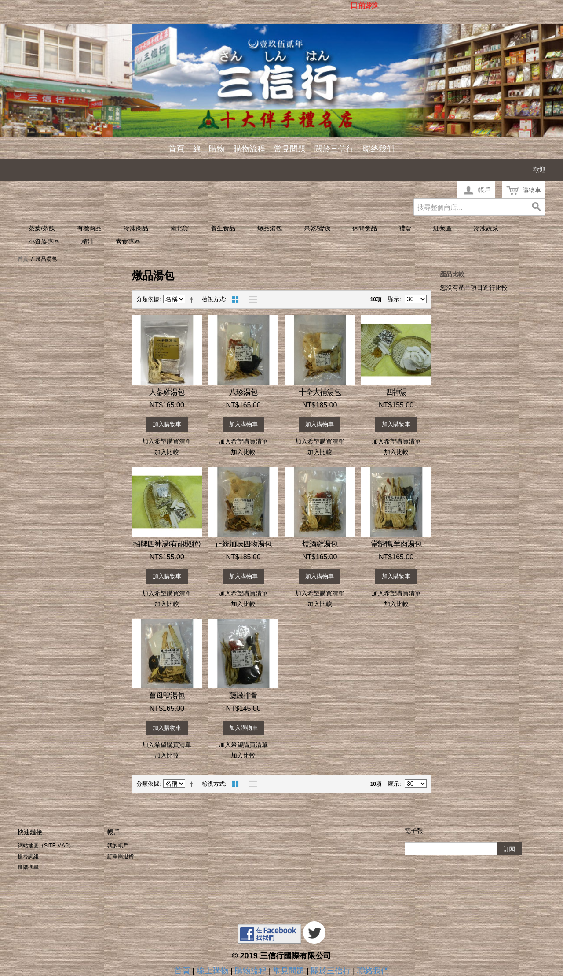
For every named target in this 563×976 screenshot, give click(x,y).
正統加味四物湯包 (243, 544)
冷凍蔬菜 (486, 228)
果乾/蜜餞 (317, 228)
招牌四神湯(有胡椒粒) (166, 544)
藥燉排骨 (243, 695)
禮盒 (405, 228)
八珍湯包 (243, 392)
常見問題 (290, 148)
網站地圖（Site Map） (46, 846)
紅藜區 (442, 228)
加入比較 (166, 451)
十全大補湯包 (320, 392)
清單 (250, 299)
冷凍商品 (136, 228)
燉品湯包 (269, 228)
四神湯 (396, 392)
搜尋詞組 (28, 857)
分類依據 (147, 299)
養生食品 (223, 228)
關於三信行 (334, 148)
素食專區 (128, 241)
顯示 (393, 299)
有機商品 (89, 228)
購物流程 (249, 148)
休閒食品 (364, 228)
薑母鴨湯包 (166, 695)
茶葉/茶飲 (42, 228)
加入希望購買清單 (166, 441)
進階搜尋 (28, 867)
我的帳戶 (117, 846)
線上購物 (209, 148)
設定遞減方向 (193, 299)
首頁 (176, 148)
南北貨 (179, 228)
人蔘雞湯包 (166, 392)
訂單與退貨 (120, 857)
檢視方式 (213, 299)
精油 (87, 241)
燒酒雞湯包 (319, 544)
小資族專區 (44, 241)
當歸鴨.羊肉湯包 (396, 544)
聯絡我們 (379, 148)
